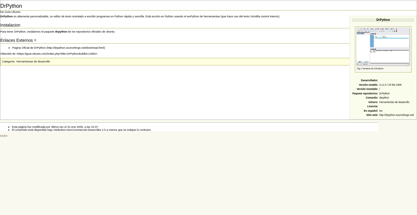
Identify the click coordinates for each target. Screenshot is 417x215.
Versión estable (368, 84)
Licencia (372, 106)
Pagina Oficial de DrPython (29, 47)
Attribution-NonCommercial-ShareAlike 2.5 (79, 129)
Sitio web (371, 114)
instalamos (34, 31)
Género (372, 102)
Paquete (357, 93)
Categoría (8, 61)
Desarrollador (369, 80)
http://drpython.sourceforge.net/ (396, 114)
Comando (371, 97)
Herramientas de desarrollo (394, 102)
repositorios (370, 93)
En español (370, 110)
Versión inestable (367, 88)
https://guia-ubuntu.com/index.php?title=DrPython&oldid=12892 (57, 53)
